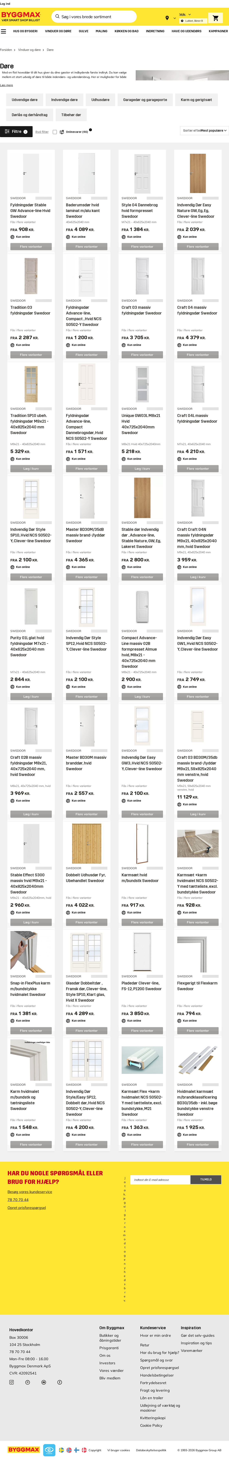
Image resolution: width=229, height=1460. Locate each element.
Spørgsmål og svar (156, 1353)
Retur (145, 1338)
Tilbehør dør (71, 108)
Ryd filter (41, 125)
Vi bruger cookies (118, 1443)
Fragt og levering (155, 1383)
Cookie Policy (151, 1418)
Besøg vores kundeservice (30, 1184)
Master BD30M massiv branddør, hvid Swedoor (86, 756)
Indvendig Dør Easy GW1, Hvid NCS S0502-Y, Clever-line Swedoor (197, 636)
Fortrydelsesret (153, 1375)
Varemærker (192, 1343)
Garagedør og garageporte (145, 92)
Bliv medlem (109, 1371)
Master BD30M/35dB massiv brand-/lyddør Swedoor (85, 528)
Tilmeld (206, 1172)
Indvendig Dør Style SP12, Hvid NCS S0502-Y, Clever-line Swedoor (86, 636)
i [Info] (90, 122)
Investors (107, 1355)
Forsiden (6, 42)
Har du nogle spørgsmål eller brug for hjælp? (55, 1170)
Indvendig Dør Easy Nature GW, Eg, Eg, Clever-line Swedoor (196, 203)
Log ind (5, 4)
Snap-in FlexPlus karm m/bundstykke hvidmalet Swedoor (30, 981)
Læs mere (6, 78)
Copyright (95, 1443)
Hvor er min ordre (155, 1328)
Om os (105, 1348)
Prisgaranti (109, 1340)
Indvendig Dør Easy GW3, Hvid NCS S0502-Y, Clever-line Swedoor (142, 756)
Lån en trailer (151, 1390)
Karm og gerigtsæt (196, 92)
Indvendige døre (64, 92)
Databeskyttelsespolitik (151, 1443)
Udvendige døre (24, 92)
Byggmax (45, 1457)
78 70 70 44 (18, 1192)
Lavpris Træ (60, 1457)
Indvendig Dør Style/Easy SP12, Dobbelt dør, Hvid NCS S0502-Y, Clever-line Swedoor (85, 1096)
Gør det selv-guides (198, 1328)
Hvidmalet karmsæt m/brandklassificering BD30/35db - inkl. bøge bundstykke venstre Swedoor (197, 1096)
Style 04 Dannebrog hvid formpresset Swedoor (140, 203)
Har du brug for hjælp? (159, 1345)
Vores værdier (111, 1363)
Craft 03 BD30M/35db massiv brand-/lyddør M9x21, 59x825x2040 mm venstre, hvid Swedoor (197, 762)
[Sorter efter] (204, 123)
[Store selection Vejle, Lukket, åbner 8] (193, 18)
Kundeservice (153, 1320)
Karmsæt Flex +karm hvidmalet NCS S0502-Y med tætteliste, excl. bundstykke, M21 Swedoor (142, 1096)
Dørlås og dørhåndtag (29, 108)
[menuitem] (3, 31)
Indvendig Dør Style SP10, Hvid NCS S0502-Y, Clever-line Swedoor (31, 528)
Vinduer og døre (29, 42)
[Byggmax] (21, 16)
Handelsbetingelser (157, 1368)
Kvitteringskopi (153, 1410)
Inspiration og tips (196, 1335)
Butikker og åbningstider (110, 1331)
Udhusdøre (100, 92)
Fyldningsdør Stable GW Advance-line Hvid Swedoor (30, 203)
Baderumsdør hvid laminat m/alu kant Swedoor (83, 203)
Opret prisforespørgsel (27, 1200)
